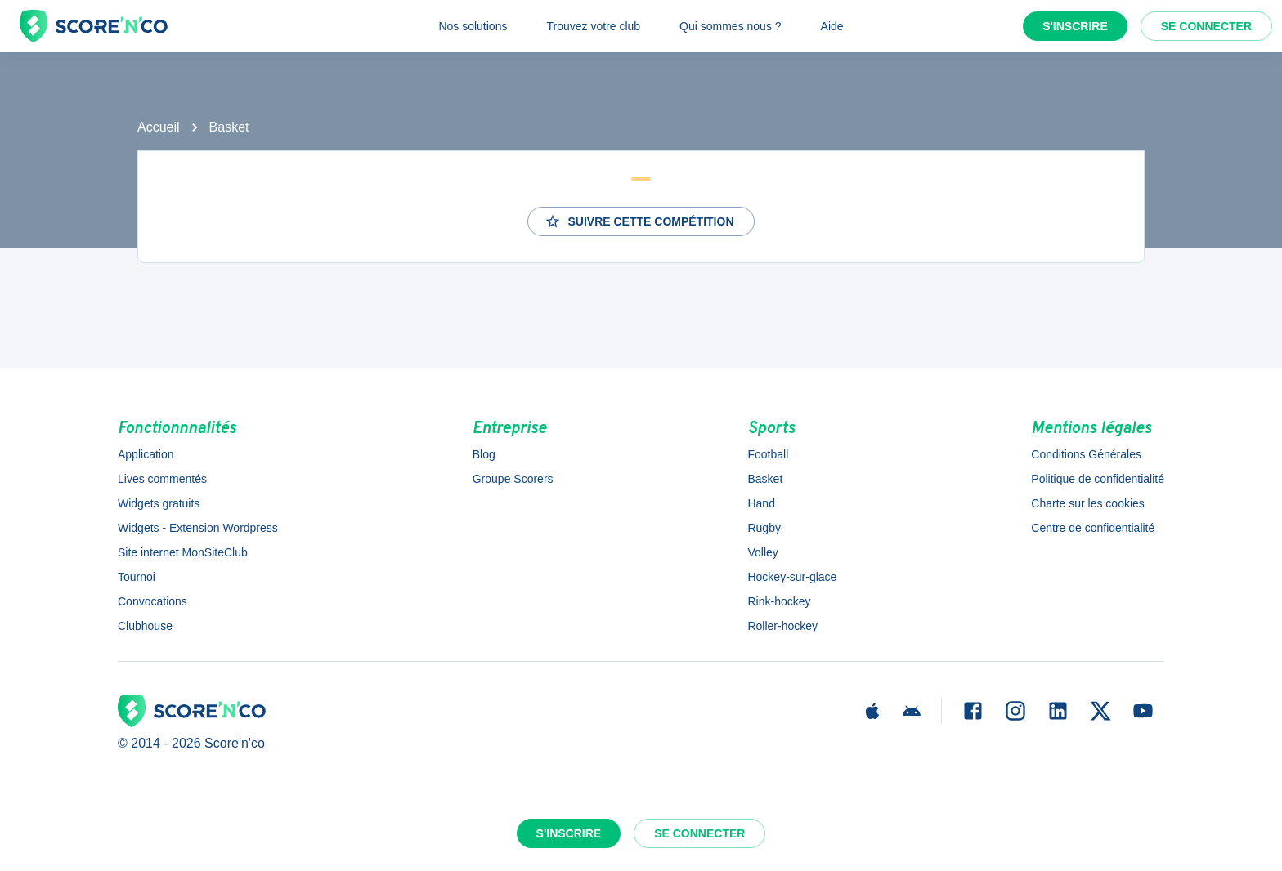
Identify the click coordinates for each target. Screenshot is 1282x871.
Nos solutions (472, 26)
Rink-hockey (778, 601)
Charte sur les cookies (1088, 503)
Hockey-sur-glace (791, 576)
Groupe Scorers (513, 478)
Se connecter (1206, 26)
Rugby (763, 527)
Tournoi (136, 576)
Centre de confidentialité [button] (1092, 527)
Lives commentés (162, 478)
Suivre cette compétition (639, 221)
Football (767, 454)
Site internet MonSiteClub (183, 552)
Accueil (158, 127)
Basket (229, 127)
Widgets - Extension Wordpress (198, 527)
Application (146, 454)
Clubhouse (145, 625)
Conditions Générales (1086, 454)
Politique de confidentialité (1097, 478)
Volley (762, 552)
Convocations (152, 601)
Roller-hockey (782, 625)
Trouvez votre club (593, 26)
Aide (832, 26)
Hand (760, 503)
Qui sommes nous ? (730, 26)
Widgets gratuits (158, 503)
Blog (484, 454)
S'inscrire (1075, 26)
